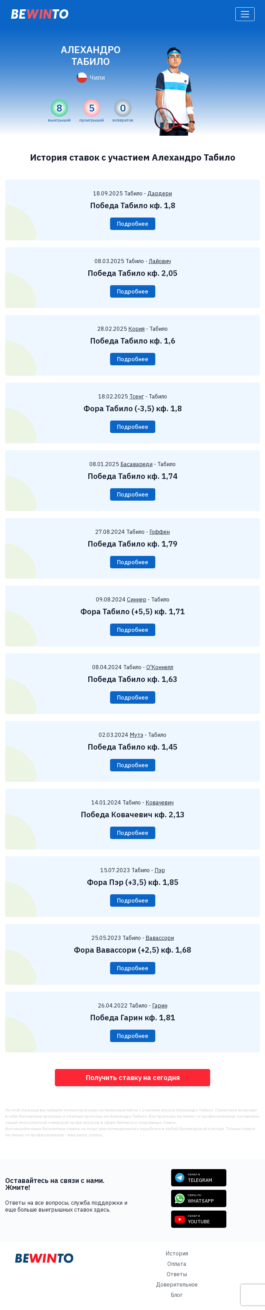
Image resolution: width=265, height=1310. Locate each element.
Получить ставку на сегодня (133, 1077)
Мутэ (136, 734)
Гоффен (159, 531)
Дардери (159, 193)
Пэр (160, 870)
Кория (136, 328)
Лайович (160, 261)
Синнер (136, 599)
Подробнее (132, 223)
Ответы (177, 1274)
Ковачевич (160, 802)
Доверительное (177, 1284)
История (177, 1253)
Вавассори (160, 937)
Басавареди (136, 464)
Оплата (176, 1263)
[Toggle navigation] (245, 14)
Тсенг (136, 396)
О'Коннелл (159, 667)
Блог (177, 1294)
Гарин (159, 1005)
